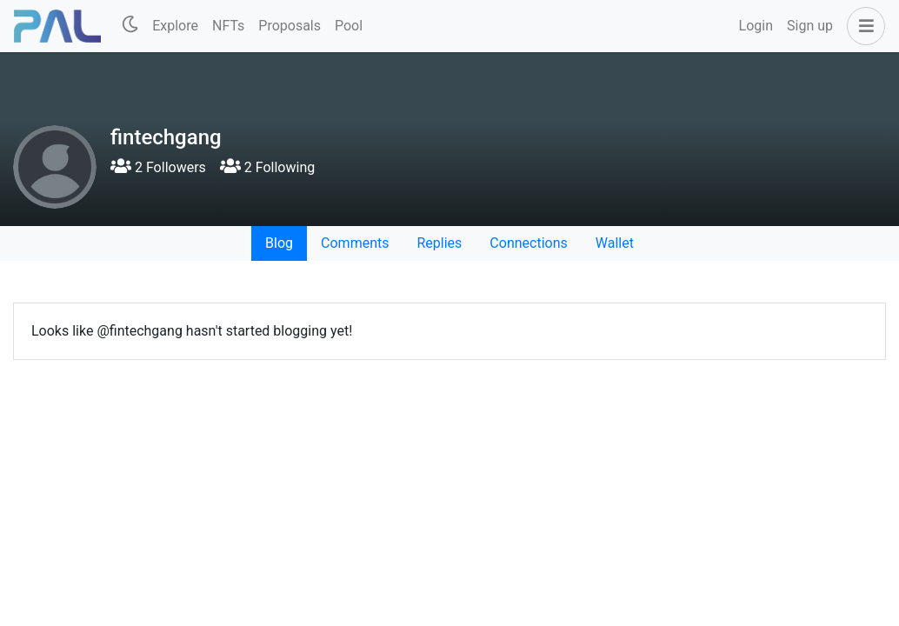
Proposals (289, 25)
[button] (862, 26)
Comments (355, 243)
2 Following (267, 167)
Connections (528, 243)
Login (756, 25)
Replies (439, 243)
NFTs (228, 25)
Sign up (810, 25)
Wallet (615, 243)
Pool (349, 25)
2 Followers (158, 167)
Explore (175, 25)
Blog (279, 243)
